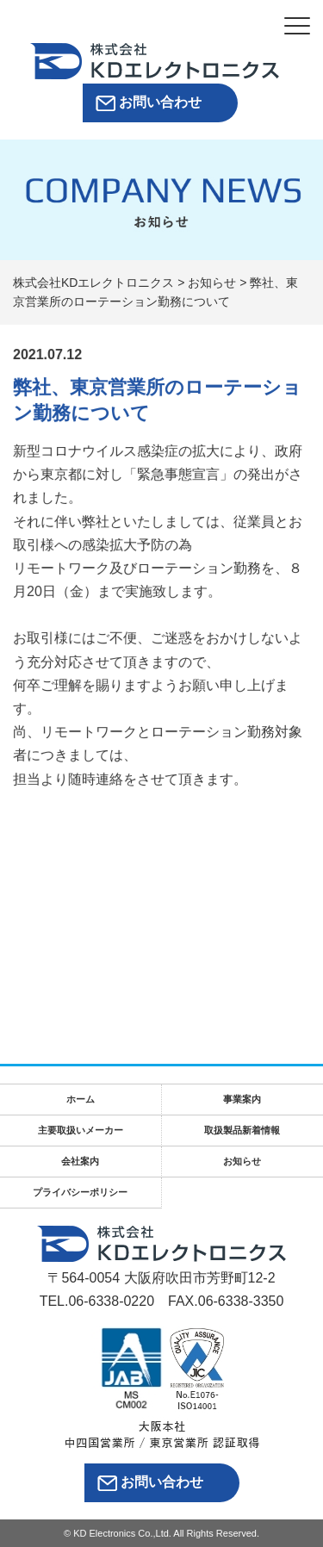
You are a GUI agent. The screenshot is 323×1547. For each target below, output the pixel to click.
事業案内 (242, 1099)
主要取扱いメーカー (80, 1130)
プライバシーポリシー (80, 1192)
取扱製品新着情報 (242, 1130)
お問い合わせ (160, 102)
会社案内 (80, 1161)
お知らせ (242, 1161)
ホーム (80, 1099)
